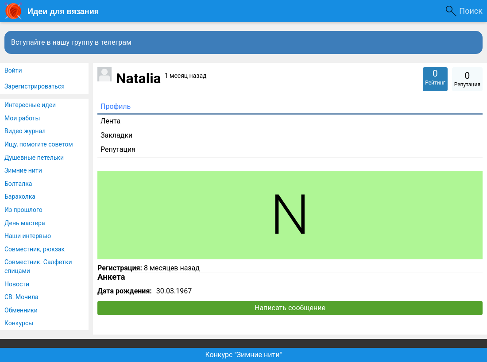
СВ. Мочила (21, 296)
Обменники (21, 310)
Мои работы (22, 118)
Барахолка (19, 196)
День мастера (24, 223)
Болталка (18, 183)
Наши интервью (27, 235)
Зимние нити (23, 170)
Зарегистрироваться (34, 86)
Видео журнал (25, 131)
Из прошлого (23, 209)
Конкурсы (18, 323)
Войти (13, 70)
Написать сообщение (290, 308)
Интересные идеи (30, 104)
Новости (16, 284)
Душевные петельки (34, 157)
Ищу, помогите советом (38, 144)
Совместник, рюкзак (34, 249)
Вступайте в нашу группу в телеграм (71, 42)
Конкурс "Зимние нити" (243, 354)
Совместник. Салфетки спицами (38, 266)
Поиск (471, 10)
